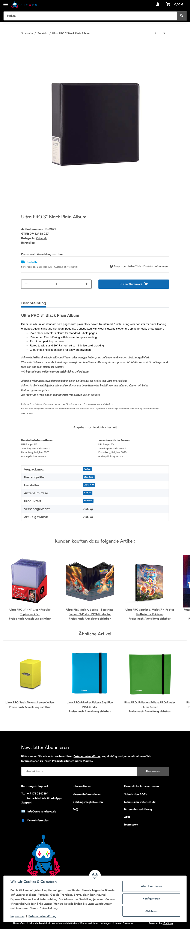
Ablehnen (151, 911)
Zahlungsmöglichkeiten (88, 802)
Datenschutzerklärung (87, 756)
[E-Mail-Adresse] (79, 771)
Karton (87, 469)
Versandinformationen (87, 794)
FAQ (75, 809)
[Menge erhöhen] (86, 284)
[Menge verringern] (26, 284)
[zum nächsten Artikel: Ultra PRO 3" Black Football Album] (164, 33)
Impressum (131, 824)
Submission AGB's (135, 794)
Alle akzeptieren (151, 886)
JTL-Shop (168, 923)
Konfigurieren (151, 898)
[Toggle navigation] (5, 2)
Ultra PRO (89, 485)
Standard (88, 477)
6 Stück (87, 493)
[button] (158, 4)
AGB (127, 817)
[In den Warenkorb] (24, 47)
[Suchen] (90, 16)
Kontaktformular (37, 820)
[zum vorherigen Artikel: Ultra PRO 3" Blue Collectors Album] (155, 33)
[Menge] (56, 284)
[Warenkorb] (175, 4)
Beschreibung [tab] (33, 303)
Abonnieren (152, 771)
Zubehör (41, 238)
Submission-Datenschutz (139, 802)
